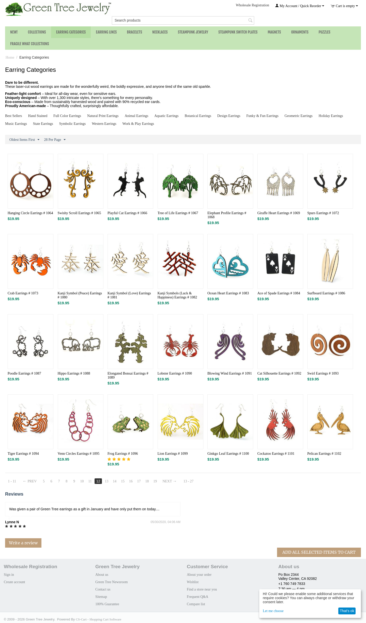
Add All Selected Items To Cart (319, 552)
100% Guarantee (107, 604)
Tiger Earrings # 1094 (23, 454)
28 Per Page (55, 139)
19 (155, 481)
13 (106, 481)
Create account (14, 582)
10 (82, 481)
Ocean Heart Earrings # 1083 (228, 293)
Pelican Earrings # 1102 (324, 454)
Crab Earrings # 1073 (23, 293)
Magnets (274, 32)
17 (139, 481)
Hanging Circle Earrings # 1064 (30, 213)
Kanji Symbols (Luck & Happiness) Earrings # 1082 (177, 295)
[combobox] (183, 20)
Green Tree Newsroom (111, 582)
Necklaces (160, 32)
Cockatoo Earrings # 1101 (276, 454)
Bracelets (134, 32)
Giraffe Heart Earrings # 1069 (278, 213)
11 (90, 481)
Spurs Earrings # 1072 (323, 213)
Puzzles (324, 32)
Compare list (196, 604)
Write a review (23, 542)
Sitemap (101, 597)
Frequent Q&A (197, 597)
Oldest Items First (24, 139)
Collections (37, 32)
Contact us (103, 589)
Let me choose (273, 611)
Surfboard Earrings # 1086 (326, 293)
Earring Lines (106, 32)
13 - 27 (189, 481)
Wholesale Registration (252, 5)
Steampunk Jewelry (193, 32)
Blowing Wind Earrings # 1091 (229, 373)
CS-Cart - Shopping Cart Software (98, 619)
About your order (199, 575)
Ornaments (299, 32)
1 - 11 (12, 481)
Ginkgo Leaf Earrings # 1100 (228, 454)
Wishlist (193, 582)
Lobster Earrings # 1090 (175, 373)
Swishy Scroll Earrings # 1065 (79, 213)
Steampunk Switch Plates (237, 32)
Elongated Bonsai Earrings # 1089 (128, 375)
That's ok (347, 611)
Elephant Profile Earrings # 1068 (226, 215)
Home (10, 57)
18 (147, 481)
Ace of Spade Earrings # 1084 (278, 293)
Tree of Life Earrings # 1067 (178, 213)
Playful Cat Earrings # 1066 (127, 213)
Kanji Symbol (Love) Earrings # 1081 (129, 295)
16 (131, 481)
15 (123, 481)
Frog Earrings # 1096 (123, 454)
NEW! (14, 32)
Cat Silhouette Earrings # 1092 (279, 373)
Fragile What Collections (29, 43)
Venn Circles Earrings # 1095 (79, 454)
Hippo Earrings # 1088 (74, 373)
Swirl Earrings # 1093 (323, 373)
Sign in (9, 575)
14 (114, 481)
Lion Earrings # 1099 (173, 454)
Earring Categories (71, 32)
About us (101, 575)
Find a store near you (202, 589)
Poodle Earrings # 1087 (24, 373)
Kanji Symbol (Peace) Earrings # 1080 (80, 295)
